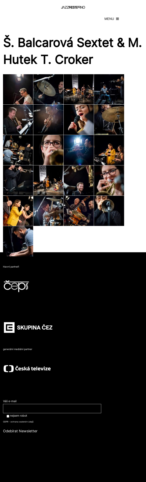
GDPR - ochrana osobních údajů (18, 421)
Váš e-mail (52, 404)
